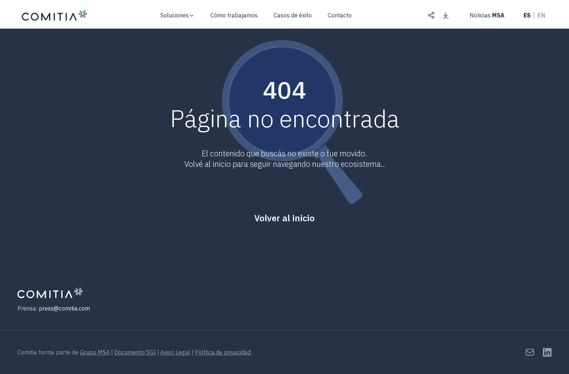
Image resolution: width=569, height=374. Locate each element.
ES (527, 15)
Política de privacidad (223, 352)
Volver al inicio (284, 218)
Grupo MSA (95, 352)
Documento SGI (135, 352)
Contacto (340, 15)
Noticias (487, 15)
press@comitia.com (64, 308)
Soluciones (174, 15)
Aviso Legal (175, 352)
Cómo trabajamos (234, 15)
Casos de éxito (293, 15)
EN (541, 15)
